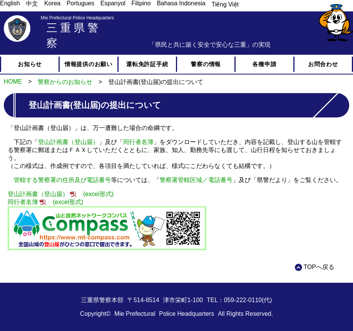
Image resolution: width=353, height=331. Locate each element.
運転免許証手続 (147, 64)
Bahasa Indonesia (181, 3)
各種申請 (264, 64)
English (10, 3)
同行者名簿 (138, 142)
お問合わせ (323, 64)
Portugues (80, 3)
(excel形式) (98, 194)
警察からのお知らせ (65, 82)
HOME (13, 81)
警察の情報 (206, 64)
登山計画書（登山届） (68, 142)
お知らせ (30, 64)
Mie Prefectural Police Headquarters (77, 18)
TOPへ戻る (319, 267)
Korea (52, 3)
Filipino (141, 3)
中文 (32, 3)
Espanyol (112, 3)
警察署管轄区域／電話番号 (196, 180)
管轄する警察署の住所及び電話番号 (62, 180)
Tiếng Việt (225, 4)
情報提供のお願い (88, 64)
